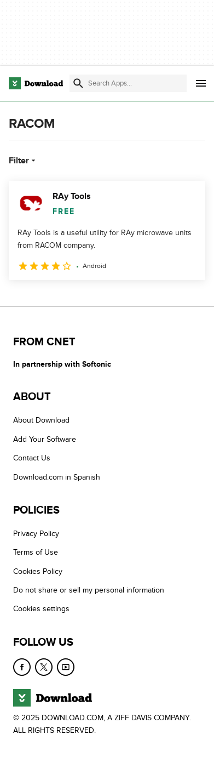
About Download (41, 420)
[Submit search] (78, 83)
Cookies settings (41, 608)
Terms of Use (35, 552)
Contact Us (31, 458)
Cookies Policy (37, 571)
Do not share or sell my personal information (88, 590)
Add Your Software (44, 439)
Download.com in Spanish (56, 477)
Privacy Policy (36, 533)
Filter (23, 160)
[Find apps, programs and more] (128, 83)
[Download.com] (36, 83)
